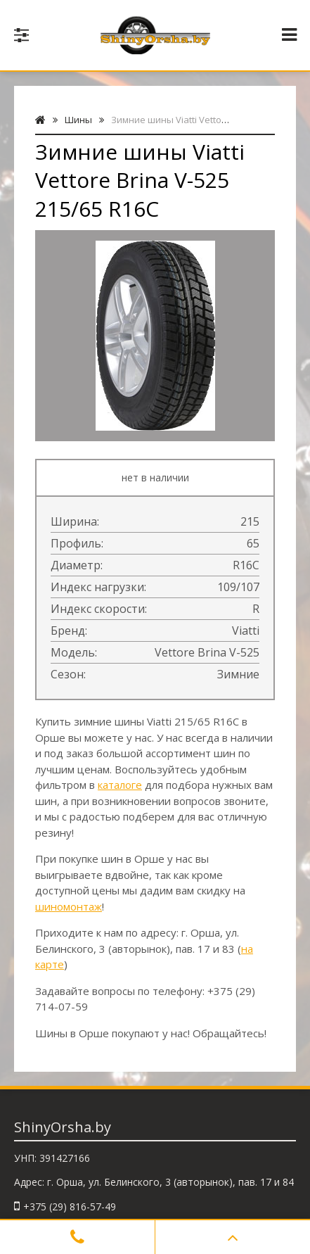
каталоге (120, 785)
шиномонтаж (68, 906)
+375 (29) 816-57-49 (69, 1206)
